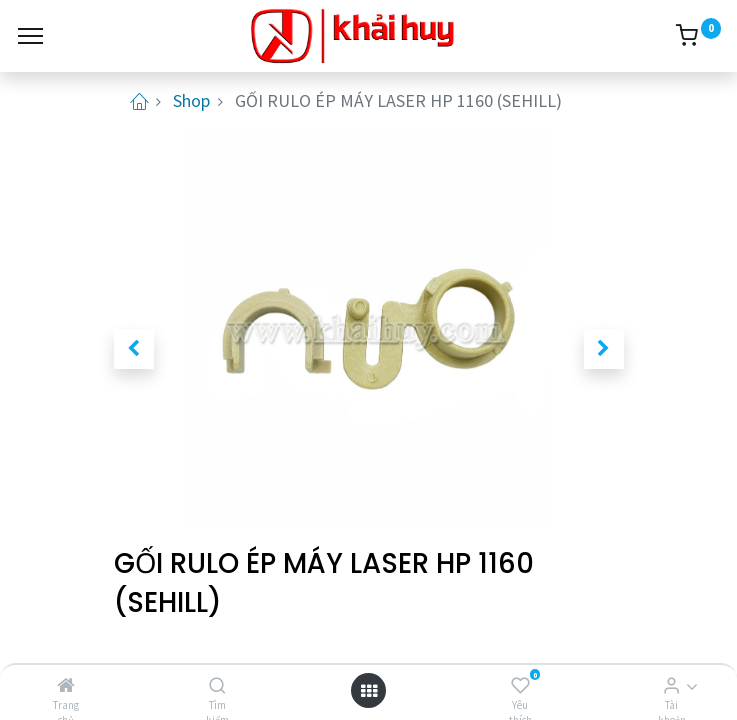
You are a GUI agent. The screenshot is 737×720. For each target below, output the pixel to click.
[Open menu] (369, 690)
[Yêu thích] (520, 685)
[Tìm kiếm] (217, 685)
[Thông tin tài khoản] (671, 685)
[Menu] (30, 36)
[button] (134, 349)
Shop (191, 100)
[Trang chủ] (66, 685)
